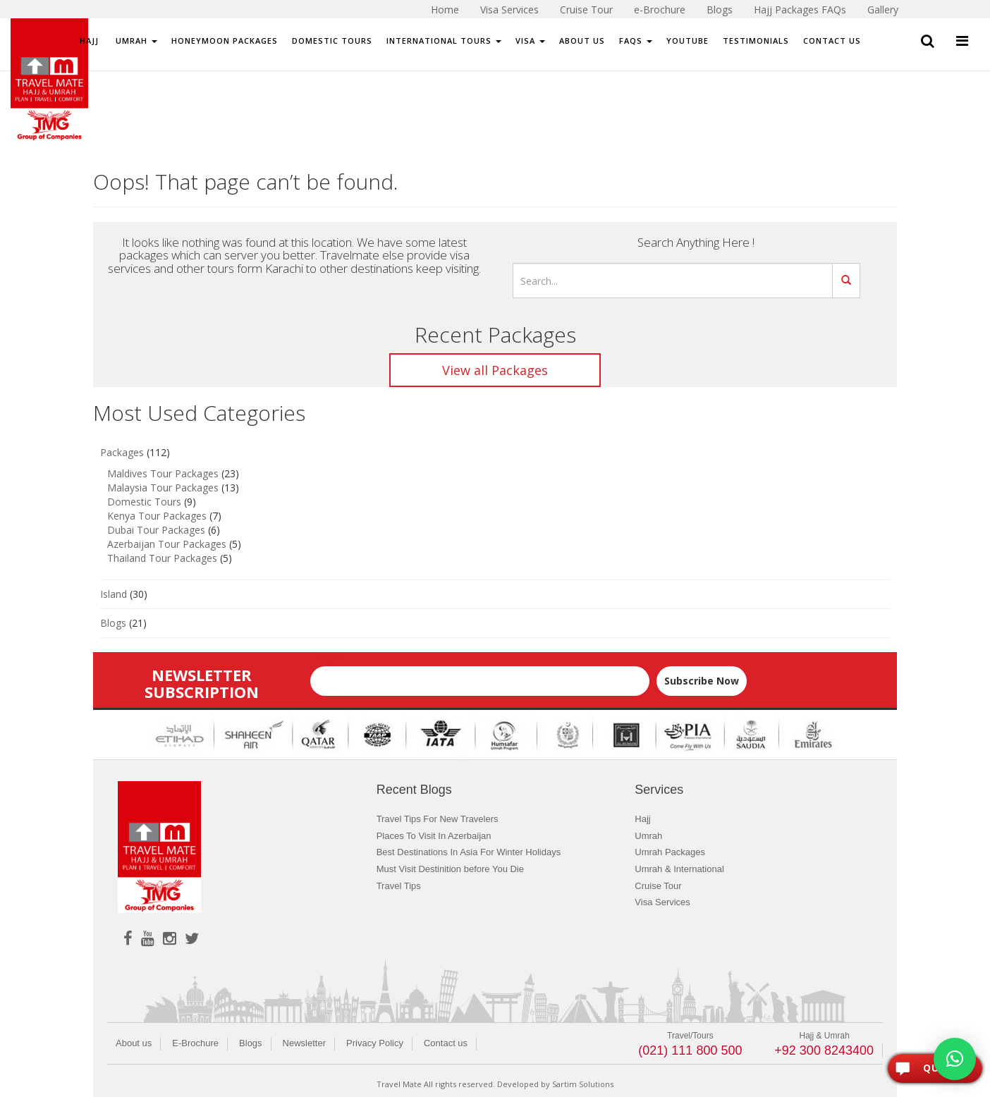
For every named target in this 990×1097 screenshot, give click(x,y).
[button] (955, 1059)
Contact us (446, 1043)
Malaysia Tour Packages (163, 487)
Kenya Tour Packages (157, 515)
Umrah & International (679, 869)
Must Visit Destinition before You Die (450, 869)
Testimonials (756, 40)
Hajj (89, 40)
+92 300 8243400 (824, 1050)
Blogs (113, 623)
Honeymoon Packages (224, 40)
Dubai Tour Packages (156, 530)
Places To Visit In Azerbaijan (434, 836)
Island (113, 594)
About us (134, 1043)
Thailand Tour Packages (162, 558)
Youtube (687, 40)
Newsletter (304, 1043)
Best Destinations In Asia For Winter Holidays (469, 852)
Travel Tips (399, 886)
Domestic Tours (332, 40)
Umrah (135, 40)
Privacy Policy (374, 1043)
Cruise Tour (658, 886)
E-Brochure (195, 1043)
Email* (480, 674)
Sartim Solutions (582, 1084)
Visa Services (662, 902)
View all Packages (495, 370)
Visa (530, 40)
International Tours (443, 40)
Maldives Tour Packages (163, 473)
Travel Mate (399, 1084)
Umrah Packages (670, 852)
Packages (122, 452)
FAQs (635, 40)
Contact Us (832, 40)
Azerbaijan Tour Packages (166, 544)
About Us (582, 40)
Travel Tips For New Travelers (438, 819)
